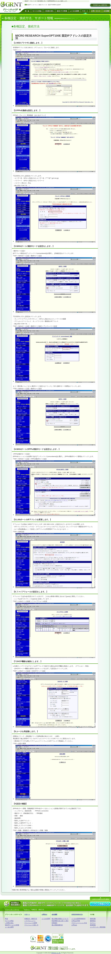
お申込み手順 (75, 921)
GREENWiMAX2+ (77, 914)
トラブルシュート (30, 921)
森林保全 (93, 921)
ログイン (93, 923)
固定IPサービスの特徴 (12, 925)
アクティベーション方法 (79, 923)
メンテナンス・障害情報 (97, 927)
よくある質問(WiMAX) (78, 919)
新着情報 (93, 925)
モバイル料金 (9, 921)
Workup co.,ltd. (56, 953)
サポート (27, 914)
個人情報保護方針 (57, 925)
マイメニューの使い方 (31, 925)
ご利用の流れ (9, 923)
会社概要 (54, 914)
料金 (6, 919)
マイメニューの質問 (30, 923)
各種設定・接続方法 (30, 919)
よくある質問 (9, 927)
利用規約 (54, 923)
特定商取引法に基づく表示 (60, 921)
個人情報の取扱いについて (60, 919)
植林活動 (93, 919)
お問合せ (44, 914)
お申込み (74, 925)
